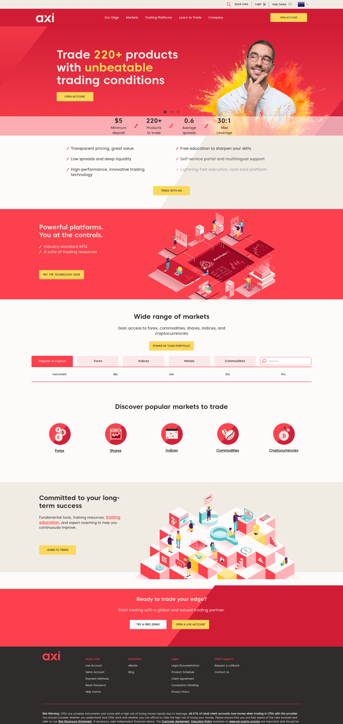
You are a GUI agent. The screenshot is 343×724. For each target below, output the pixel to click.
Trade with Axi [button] (171, 190)
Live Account (94, 665)
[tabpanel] (171, 81)
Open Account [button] (75, 96)
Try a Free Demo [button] (148, 624)
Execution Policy (201, 721)
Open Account (289, 17)
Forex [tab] (98, 361)
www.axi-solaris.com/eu (244, 721)
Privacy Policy (180, 691)
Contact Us (222, 672)
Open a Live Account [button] (190, 624)
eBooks (133, 665)
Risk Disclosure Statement (75, 721)
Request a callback (227, 665)
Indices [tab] (143, 361)
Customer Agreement (175, 721)
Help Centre (93, 691)
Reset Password (96, 685)
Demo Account (95, 672)
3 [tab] (178, 112)
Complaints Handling (185, 685)
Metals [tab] (189, 361)
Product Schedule (183, 672)
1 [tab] (165, 112)
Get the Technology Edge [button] (61, 274)
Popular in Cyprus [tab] (52, 361)
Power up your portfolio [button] (171, 345)
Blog (131, 672)
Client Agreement (183, 678)
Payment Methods (97, 678)
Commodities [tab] (235, 361)
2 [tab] (171, 112)
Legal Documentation (185, 665)
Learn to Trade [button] (57, 549)
